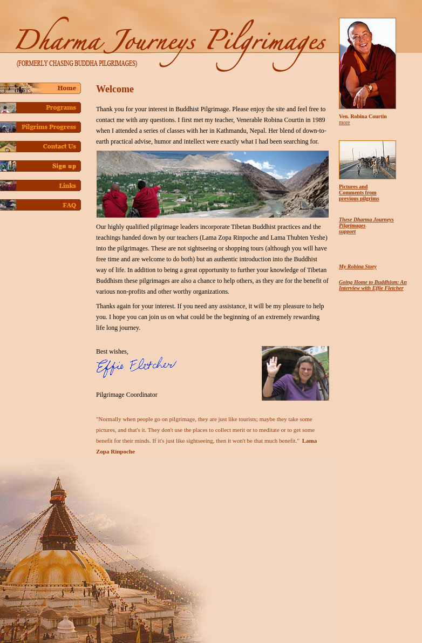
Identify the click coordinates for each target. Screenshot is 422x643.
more (344, 122)
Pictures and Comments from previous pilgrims (359, 192)
